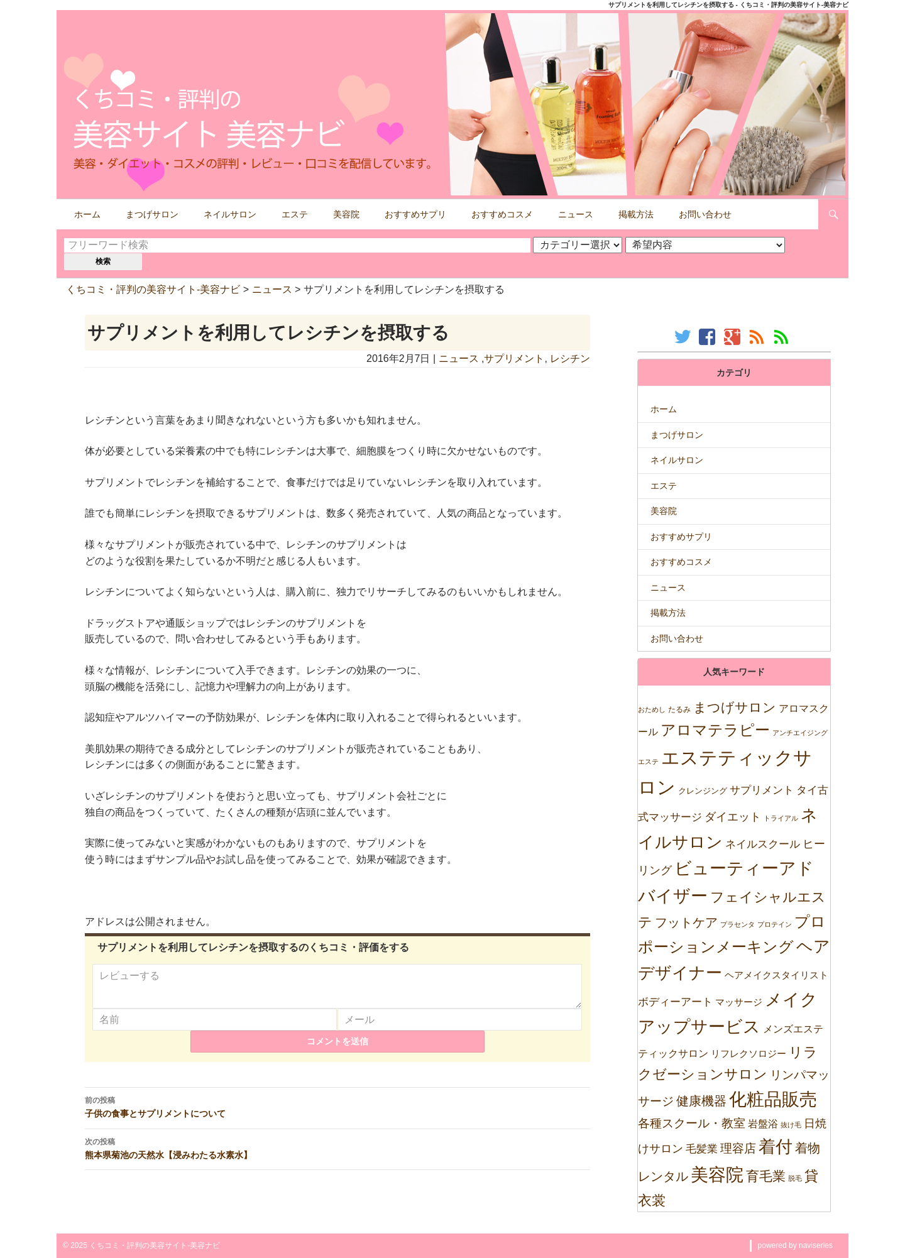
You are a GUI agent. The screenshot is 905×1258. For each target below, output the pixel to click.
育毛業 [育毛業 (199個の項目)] (766, 1176)
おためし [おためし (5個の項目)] (652, 709)
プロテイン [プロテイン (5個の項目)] (774, 924)
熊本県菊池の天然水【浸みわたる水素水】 (338, 1156)
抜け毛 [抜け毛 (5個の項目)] (791, 1125)
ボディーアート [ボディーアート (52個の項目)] (675, 1002)
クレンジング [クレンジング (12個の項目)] (702, 791)
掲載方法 (636, 214)
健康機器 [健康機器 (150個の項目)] (701, 1101)
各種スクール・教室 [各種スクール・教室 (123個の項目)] (691, 1123)
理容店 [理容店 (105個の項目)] (738, 1148)
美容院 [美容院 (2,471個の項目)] (717, 1174)
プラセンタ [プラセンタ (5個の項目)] (737, 924)
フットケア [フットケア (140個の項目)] (686, 922)
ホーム (87, 214)
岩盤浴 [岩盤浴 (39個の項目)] (763, 1123)
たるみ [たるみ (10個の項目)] (679, 709)
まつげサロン (152, 214)
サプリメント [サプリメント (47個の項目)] (762, 790)
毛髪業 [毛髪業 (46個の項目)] (702, 1149)
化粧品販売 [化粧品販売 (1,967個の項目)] (773, 1099)
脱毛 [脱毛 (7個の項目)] (795, 1178)
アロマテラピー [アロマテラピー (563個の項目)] (715, 729)
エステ (295, 214)
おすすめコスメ (502, 214)
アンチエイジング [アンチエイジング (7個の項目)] (800, 732)
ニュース (575, 214)
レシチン (570, 358)
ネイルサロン (230, 214)
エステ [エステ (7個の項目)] (648, 761)
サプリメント (514, 358)
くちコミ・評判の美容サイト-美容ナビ (153, 289)
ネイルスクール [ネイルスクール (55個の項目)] (762, 844)
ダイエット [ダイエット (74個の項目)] (733, 817)
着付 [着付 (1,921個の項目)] (776, 1146)
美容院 (346, 214)
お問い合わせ (705, 214)
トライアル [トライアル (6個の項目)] (781, 818)
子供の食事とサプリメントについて (338, 1114)
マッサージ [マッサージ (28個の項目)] (738, 1002)
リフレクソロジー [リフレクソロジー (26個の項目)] (748, 1053)
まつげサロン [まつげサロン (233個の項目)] (734, 707)
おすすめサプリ (415, 214)
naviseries (816, 1245)
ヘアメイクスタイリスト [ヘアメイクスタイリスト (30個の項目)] (776, 975)
